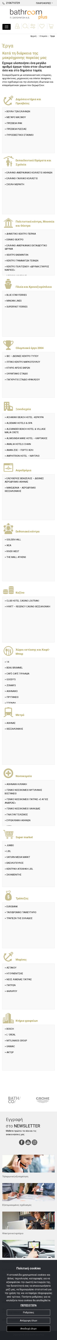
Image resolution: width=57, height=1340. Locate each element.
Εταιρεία (43, 36)
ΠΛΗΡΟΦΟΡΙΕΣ (43, 3)
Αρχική (33, 36)
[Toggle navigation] (6, 27)
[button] (33, 28)
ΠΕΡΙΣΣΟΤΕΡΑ (29, 1305)
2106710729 (13, 3)
